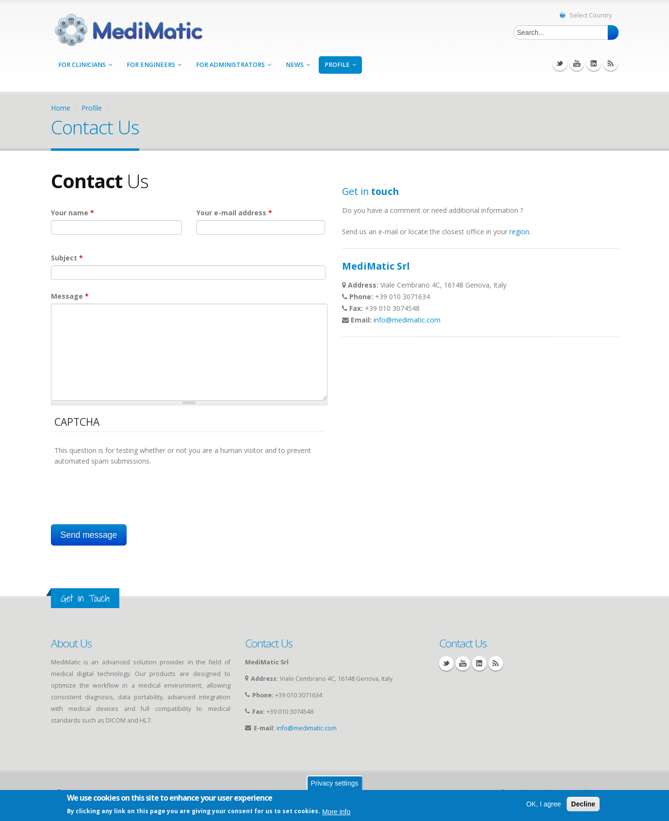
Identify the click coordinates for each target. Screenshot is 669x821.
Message (70, 296)
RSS (611, 63)
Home (60, 108)
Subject (67, 257)
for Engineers (154, 65)
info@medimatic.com (407, 319)
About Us (71, 643)
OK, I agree (543, 804)
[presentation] (128, 485)
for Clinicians (85, 65)
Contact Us (269, 643)
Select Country (586, 15)
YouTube (577, 63)
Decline (583, 804)
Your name (72, 212)
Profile (340, 65)
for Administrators (233, 65)
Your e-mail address (234, 212)
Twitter (560, 63)
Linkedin (594, 63)
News (298, 65)
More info (336, 812)
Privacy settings (334, 783)
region (519, 231)
